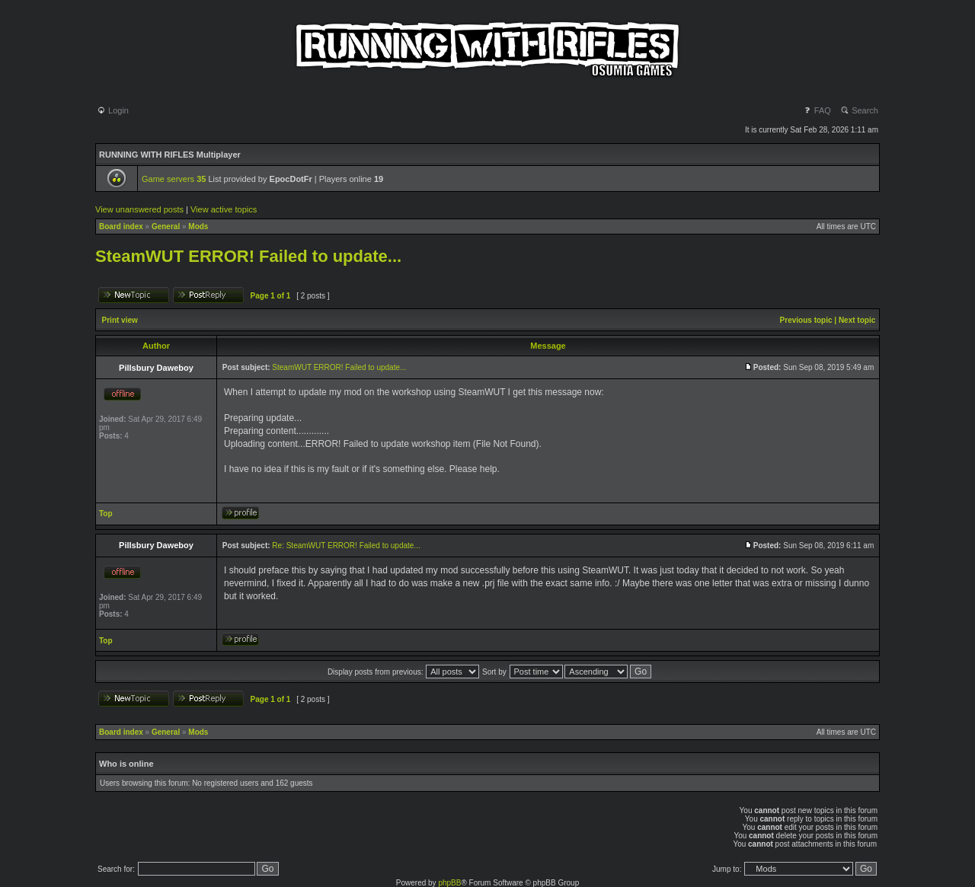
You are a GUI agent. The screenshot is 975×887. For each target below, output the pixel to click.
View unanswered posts (139, 209)
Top (106, 513)
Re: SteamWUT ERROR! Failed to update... (346, 545)
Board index (121, 226)
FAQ (817, 110)
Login (113, 110)
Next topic (857, 320)
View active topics (223, 209)
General (166, 226)
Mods (198, 226)
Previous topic (806, 320)
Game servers (174, 178)
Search (859, 110)
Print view (120, 320)
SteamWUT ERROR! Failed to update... (248, 256)
